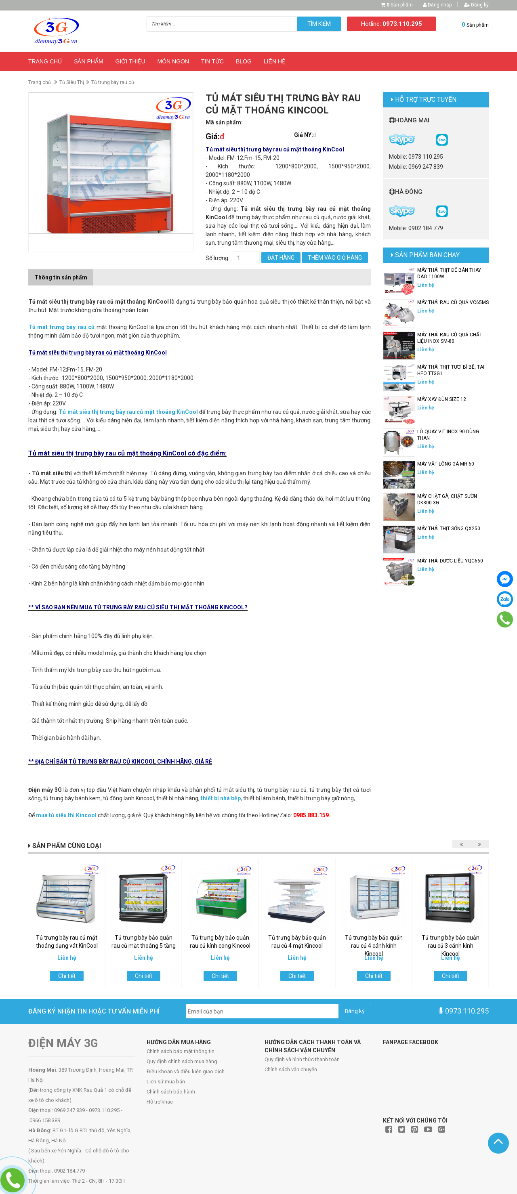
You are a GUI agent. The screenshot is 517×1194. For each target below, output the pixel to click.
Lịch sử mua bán (166, 1082)
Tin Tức (212, 61)
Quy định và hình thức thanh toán (302, 1059)
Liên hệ (274, 61)
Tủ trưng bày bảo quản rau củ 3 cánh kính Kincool (450, 945)
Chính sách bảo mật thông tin (180, 1051)
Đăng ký (476, 5)
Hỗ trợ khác (160, 1102)
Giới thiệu (130, 61)
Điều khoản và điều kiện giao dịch (186, 1071)
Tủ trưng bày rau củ (112, 82)
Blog (244, 61)
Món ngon (173, 61)
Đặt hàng (280, 257)
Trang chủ (45, 61)
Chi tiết (67, 976)
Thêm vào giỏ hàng (335, 257)
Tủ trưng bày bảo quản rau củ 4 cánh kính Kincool (374, 945)
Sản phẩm (400, 5)
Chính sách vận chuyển (291, 1069)
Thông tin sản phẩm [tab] (60, 277)
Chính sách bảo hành (171, 1092)
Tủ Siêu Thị (71, 82)
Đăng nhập (437, 5)
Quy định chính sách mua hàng (182, 1061)
